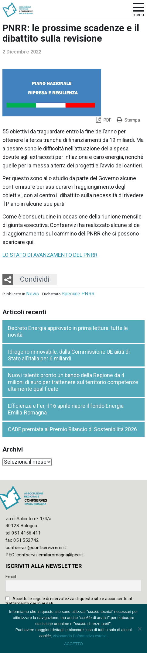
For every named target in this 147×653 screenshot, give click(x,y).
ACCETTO (73, 643)
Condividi (35, 279)
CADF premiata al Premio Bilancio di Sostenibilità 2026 (72, 429)
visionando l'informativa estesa (80, 636)
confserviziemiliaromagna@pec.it (49, 555)
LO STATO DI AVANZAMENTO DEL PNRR (49, 255)
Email (10, 576)
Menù (138, 14)
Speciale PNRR (78, 294)
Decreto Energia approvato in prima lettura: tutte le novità (68, 331)
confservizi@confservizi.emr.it (35, 547)
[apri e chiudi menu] (138, 7)
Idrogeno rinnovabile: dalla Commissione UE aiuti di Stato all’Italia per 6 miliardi (69, 355)
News (32, 294)
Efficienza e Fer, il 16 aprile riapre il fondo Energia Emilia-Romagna (66, 409)
